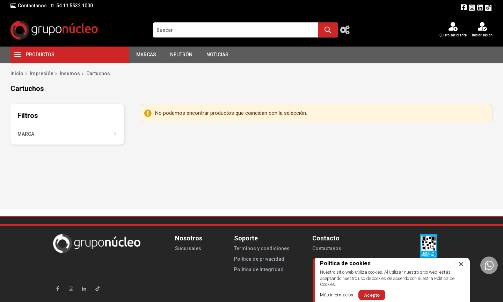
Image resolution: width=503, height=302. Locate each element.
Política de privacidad (259, 259)
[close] (461, 264)
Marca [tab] (25, 134)
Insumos (70, 73)
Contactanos (32, 5)
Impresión (41, 73)
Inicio (16, 73)
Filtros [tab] (27, 115)
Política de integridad (259, 269)
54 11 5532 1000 (74, 5)
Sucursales (188, 248)
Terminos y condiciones (262, 248)
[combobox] (245, 29)
